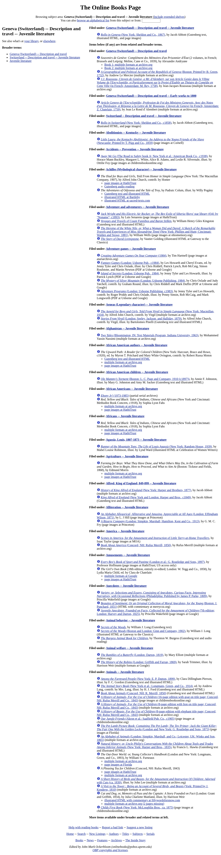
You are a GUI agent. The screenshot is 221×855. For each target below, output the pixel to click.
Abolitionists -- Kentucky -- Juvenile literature (136, 132)
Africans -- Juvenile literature (125, 416)
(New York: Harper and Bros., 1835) (155, 745)
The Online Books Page (110, 7)
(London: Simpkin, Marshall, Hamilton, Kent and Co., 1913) (150, 521)
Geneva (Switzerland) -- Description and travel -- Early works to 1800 (151, 95)
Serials (150, 833)
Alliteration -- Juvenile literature (127, 507)
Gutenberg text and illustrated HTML (127, 193)
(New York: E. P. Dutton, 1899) (138, 678)
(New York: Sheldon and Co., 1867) (133, 34)
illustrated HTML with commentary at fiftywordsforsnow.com (142, 800)
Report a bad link (112, 827)
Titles (125, 833)
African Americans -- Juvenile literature (132, 388)
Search (81, 833)
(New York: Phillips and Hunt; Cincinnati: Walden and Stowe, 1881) (156, 232)
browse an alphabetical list (93, 20)
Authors (114, 833)
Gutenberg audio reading (119, 186)
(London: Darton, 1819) (132, 654)
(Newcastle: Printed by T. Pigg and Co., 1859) (150, 141)
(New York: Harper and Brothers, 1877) (146, 490)
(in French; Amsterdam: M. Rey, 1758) (155, 82)
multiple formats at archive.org (123, 362)
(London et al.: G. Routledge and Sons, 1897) (153, 561)
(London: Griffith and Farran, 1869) (139, 662)
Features (102, 840)
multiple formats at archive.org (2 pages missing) (134, 803)
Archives (116, 840)
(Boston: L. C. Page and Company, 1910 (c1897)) (145, 379)
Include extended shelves (169, 16)
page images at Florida (118, 764)
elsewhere (49, 41)
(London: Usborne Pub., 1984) (130, 273)
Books (79, 840)
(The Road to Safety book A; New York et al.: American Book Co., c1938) (154, 156)
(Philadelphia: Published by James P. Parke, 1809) (152, 594)
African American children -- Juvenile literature (137, 372)
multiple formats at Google (120, 576)
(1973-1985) (115, 395)
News (90, 840)
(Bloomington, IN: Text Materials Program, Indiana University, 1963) (149, 335)
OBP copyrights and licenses (110, 850)
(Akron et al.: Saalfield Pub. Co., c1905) (138, 718)
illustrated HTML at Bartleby (122, 197)
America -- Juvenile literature (125, 531)
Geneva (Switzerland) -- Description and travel (38, 54)
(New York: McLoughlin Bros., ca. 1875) (137, 807)
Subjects (138, 833)
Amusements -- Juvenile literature (128, 555)
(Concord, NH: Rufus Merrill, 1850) (136, 545)
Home (70, 833)
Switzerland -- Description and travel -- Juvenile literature (45, 57)
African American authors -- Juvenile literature (136, 345)
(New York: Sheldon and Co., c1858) (136, 122)
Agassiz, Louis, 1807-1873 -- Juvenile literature (136, 439)
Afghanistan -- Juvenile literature (127, 328)
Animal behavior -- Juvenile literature (130, 620)
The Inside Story (135, 840)
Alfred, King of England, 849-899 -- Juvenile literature (141, 483)
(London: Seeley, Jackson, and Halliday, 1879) (141, 318)
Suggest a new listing (139, 827)
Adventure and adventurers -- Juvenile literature (137, 207)
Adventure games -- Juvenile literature (131, 248)
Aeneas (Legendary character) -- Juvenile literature (139, 304)
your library (31, 41)
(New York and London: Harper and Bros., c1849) (146, 497)
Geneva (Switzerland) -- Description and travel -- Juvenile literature (150, 27)
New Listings (97, 833)
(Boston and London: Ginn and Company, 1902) (143, 631)
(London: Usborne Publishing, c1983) (137, 291)
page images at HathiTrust (120, 183)
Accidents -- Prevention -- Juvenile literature (135, 149)
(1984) (133, 255)
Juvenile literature (21, 60)
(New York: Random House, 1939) (156, 446)
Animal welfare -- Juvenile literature (129, 648)
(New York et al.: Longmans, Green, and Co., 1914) (147, 686)
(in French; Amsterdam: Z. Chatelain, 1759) (158, 106)
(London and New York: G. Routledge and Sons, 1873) (157, 727)
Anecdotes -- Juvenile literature (126, 585)
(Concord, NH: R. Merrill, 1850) (133, 693)
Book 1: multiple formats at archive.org (128, 64)
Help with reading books (84, 827)
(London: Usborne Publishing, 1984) (143, 280)
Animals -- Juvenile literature (125, 672)
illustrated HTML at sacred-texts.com (127, 200)
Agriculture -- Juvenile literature (127, 456)
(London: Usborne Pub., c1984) (130, 262)
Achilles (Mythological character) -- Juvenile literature (141, 169)
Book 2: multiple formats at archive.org (128, 68)
